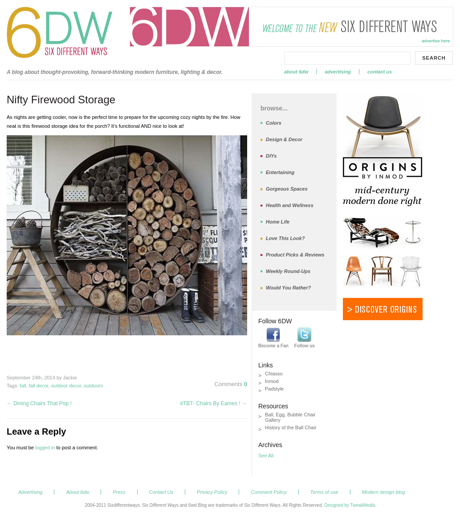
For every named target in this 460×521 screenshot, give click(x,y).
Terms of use (324, 492)
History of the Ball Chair (291, 427)
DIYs (271, 156)
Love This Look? (285, 238)
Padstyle (274, 388)
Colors (273, 123)
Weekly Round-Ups (288, 271)
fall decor (39, 385)
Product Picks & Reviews (295, 254)
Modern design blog (383, 492)
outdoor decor (66, 385)
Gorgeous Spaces (287, 188)
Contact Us (379, 71)
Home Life (277, 221)
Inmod (272, 381)
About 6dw (296, 71)
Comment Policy (268, 492)
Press (119, 492)
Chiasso (274, 373)
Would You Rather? (288, 287)
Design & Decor (284, 139)
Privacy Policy (212, 492)
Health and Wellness (289, 205)
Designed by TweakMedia (349, 505)
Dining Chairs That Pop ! (39, 403)
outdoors (93, 385)
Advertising (338, 71)
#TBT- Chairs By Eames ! (213, 403)
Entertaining (280, 172)
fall (23, 385)
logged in (45, 447)
